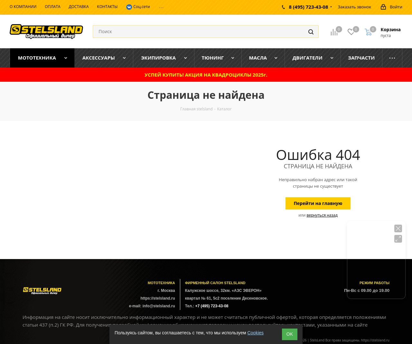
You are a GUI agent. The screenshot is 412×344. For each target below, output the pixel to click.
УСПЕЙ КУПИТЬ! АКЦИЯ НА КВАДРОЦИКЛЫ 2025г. (206, 74)
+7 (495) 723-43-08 (211, 306)
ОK (289, 334)
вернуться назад (321, 215)
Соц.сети (138, 7)
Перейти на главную (318, 203)
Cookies (255, 332)
